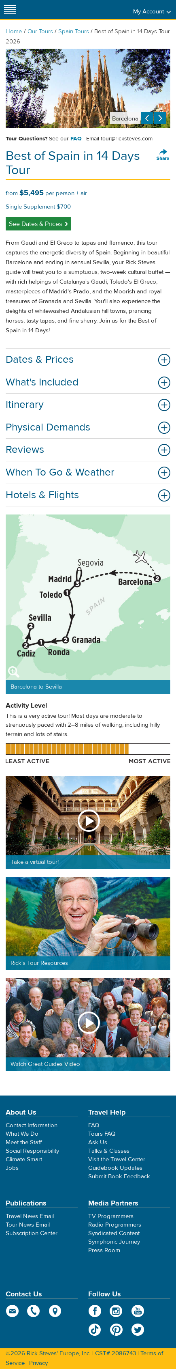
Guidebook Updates (115, 1168)
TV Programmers (111, 1216)
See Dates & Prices (35, 224)
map (55, 1310)
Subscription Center (31, 1233)
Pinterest (116, 1329)
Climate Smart (24, 1159)
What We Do (22, 1134)
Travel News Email (30, 1216)
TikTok (95, 1329)
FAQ (76, 138)
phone (33, 1310)
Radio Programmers (114, 1225)
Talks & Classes (108, 1151)
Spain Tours (73, 31)
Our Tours (40, 31)
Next (160, 118)
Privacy (38, 1363)
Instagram (116, 1310)
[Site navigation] (10, 9)
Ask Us (97, 1142)
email (12, 1310)
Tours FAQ (101, 1134)
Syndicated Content (114, 1233)
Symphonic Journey (114, 1242)
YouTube (137, 1310)
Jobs (12, 1168)
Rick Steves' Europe (88, 9)
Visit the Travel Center (116, 1159)
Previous (147, 118)
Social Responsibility (32, 1151)
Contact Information (31, 1125)
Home (14, 31)
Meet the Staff (24, 1142)
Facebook (95, 1310)
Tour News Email (28, 1225)
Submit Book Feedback (119, 1176)
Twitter (137, 1329)
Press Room (104, 1250)
